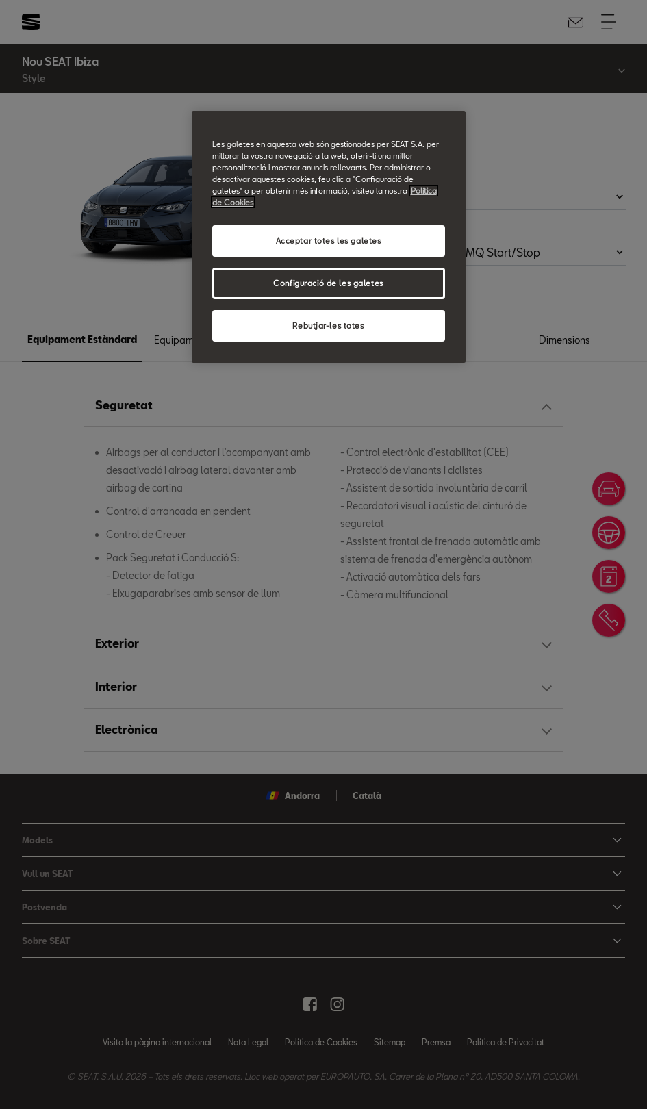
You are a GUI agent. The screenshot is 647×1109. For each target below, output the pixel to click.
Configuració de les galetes (328, 283)
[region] (329, 237)
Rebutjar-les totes (328, 325)
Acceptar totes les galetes (328, 240)
